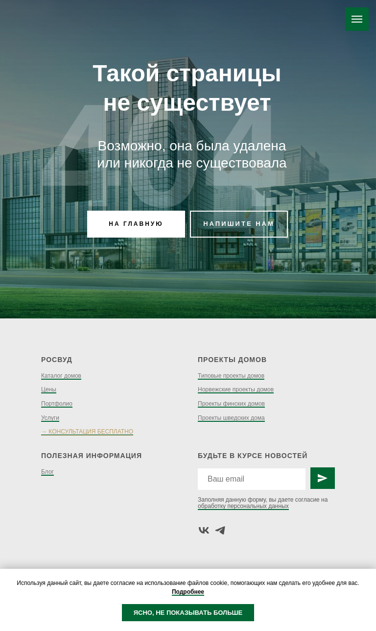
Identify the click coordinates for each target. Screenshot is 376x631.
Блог (47, 471)
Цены (48, 389)
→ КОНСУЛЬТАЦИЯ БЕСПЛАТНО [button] (87, 431)
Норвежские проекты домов (236, 389)
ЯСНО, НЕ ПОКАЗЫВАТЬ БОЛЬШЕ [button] (188, 612)
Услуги (50, 417)
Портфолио (56, 403)
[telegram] (220, 530)
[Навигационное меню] (357, 19)
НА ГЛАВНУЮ (136, 223)
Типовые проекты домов (231, 375)
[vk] (204, 530)
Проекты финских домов (231, 403)
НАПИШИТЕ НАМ (239, 223)
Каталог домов (61, 375)
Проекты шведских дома (231, 417)
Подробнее (188, 591)
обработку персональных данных (243, 506)
